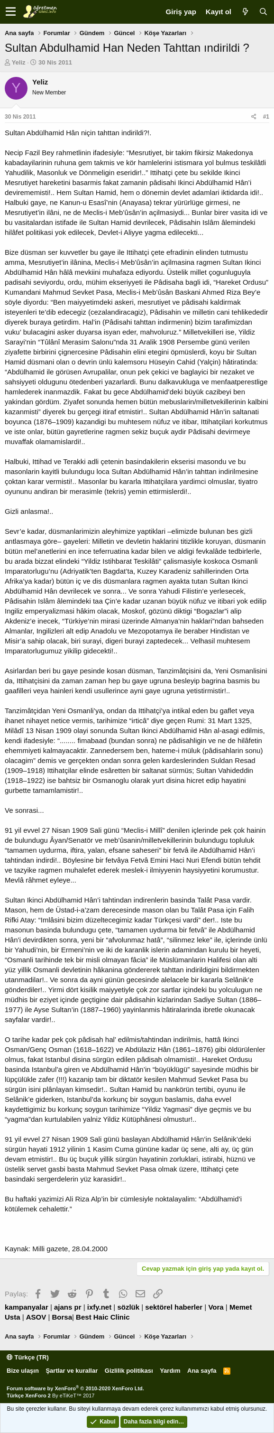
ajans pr (68, 1307)
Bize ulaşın (23, 1370)
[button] (10, 12)
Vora (215, 1307)
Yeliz (19, 62)
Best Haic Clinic (102, 1317)
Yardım (170, 1370)
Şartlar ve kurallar (72, 1370)
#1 (266, 116)
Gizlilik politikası (129, 1370)
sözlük (128, 1307)
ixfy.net (99, 1307)
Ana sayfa (201, 1370)
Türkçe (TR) (28, 1357)
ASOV (36, 1317)
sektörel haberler (173, 1307)
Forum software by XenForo (75, 1388)
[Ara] (263, 11)
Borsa (62, 1317)
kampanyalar (26, 1307)
